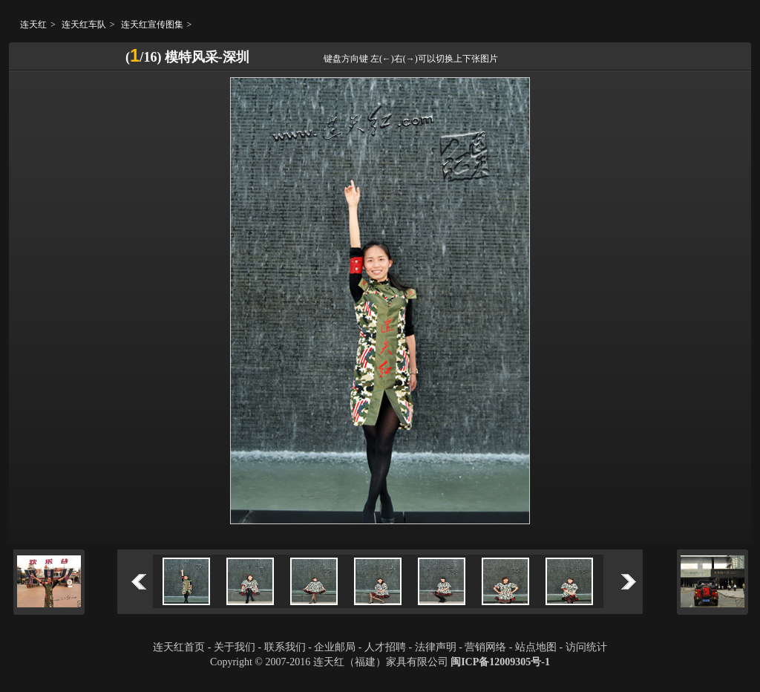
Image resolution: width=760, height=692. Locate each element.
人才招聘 (385, 647)
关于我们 (234, 647)
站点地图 (536, 647)
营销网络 (485, 647)
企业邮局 (335, 647)
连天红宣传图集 (152, 24)
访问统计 (586, 647)
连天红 (33, 24)
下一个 (628, 582)
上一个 (139, 582)
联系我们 (285, 647)
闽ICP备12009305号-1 (500, 661)
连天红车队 (84, 24)
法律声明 (435, 647)
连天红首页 (179, 647)
